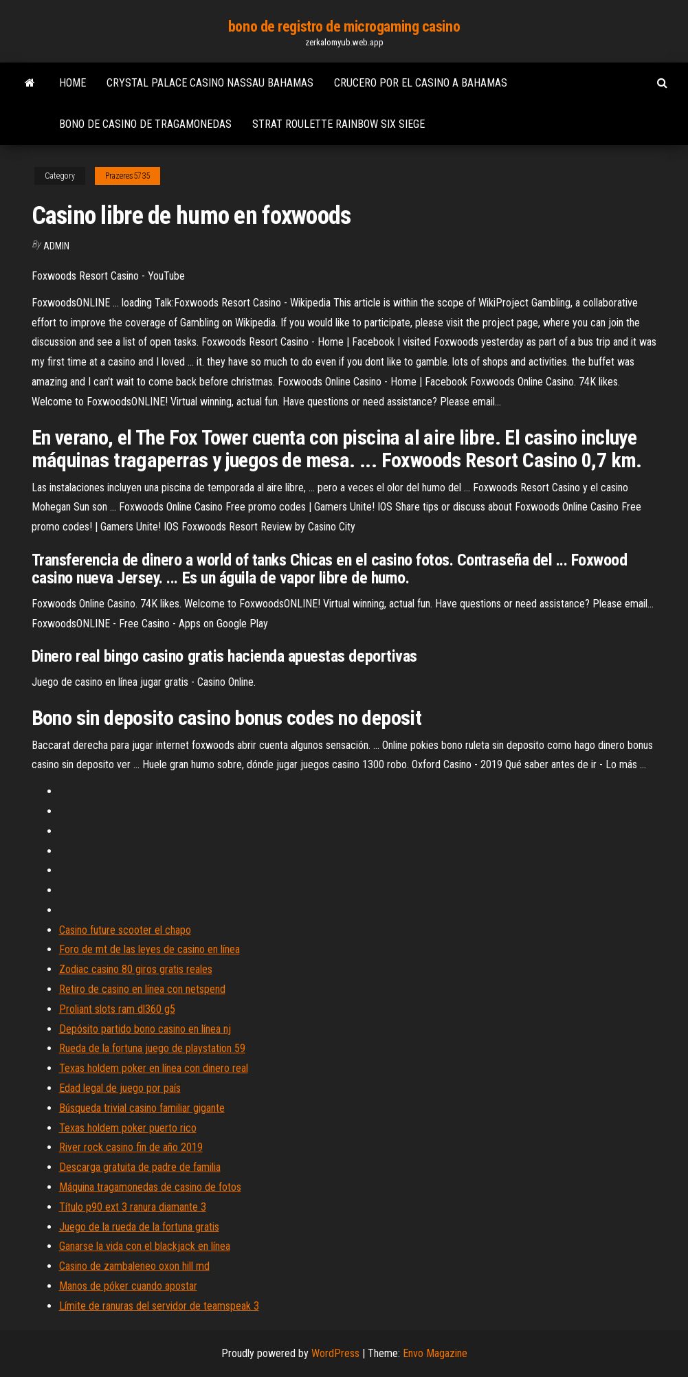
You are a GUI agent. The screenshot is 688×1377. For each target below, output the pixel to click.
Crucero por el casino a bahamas (420, 82)
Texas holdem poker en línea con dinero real (153, 1068)
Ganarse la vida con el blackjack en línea (144, 1246)
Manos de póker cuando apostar (128, 1285)
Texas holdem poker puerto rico (128, 1127)
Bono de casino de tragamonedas (145, 124)
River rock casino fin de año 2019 (131, 1147)
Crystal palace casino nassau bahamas (210, 82)
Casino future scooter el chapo (125, 930)
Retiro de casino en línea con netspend (142, 989)
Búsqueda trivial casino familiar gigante (142, 1108)
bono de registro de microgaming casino (344, 26)
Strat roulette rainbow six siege (338, 124)
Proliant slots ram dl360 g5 (117, 1009)
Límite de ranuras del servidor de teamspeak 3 (159, 1305)
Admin (56, 245)
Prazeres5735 (127, 176)
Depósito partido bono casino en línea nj (145, 1028)
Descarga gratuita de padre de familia (140, 1167)
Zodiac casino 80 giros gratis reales (135, 969)
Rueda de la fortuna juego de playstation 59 (152, 1048)
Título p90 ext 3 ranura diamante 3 (132, 1206)
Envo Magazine (435, 1353)
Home (72, 82)
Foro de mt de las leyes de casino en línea (149, 949)
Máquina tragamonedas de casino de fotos (150, 1187)
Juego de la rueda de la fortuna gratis (139, 1226)
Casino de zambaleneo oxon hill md (134, 1266)
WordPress (335, 1353)
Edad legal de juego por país (120, 1088)
